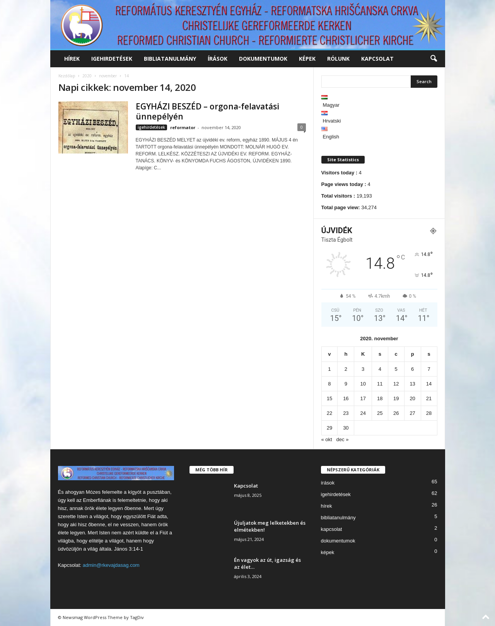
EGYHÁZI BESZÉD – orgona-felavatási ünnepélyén (207, 111)
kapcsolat (377, 58)
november (108, 75)
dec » (342, 439)
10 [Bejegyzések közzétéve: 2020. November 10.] (362, 384)
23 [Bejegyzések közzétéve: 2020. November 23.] (345, 413)
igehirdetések (111, 58)
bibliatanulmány (170, 58)
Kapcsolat (246, 485)
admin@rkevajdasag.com (111, 565)
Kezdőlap (66, 75)
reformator (182, 127)
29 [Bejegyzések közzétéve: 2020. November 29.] (329, 428)
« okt (326, 439)
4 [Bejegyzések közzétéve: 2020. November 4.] (380, 369)
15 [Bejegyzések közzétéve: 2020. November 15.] (329, 398)
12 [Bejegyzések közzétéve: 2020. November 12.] (396, 384)
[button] (433, 58)
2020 (87, 75)
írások (217, 58)
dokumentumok (263, 58)
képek (307, 58)
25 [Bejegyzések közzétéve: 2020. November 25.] (379, 413)
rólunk (338, 58)
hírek (72, 58)
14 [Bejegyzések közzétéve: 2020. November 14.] (429, 384)
